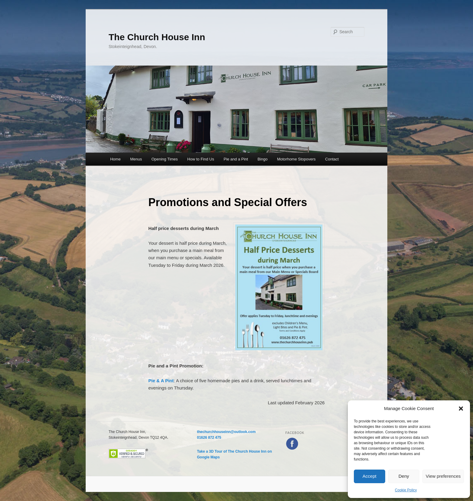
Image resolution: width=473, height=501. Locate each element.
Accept (369, 476)
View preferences (443, 476)
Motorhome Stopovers (296, 159)
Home (115, 159)
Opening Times (164, 159)
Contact (332, 159)
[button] (461, 409)
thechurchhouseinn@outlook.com (226, 432)
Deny (403, 476)
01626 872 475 (209, 437)
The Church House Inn (157, 37)
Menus (136, 159)
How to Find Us (200, 159)
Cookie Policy (406, 490)
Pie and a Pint (236, 159)
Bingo (263, 159)
